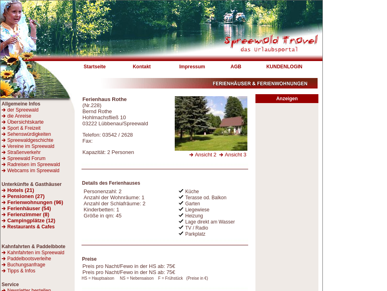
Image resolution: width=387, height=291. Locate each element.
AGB (235, 67)
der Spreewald (22, 110)
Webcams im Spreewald (33, 170)
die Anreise (19, 116)
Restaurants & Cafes (30, 227)
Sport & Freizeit (24, 128)
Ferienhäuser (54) (29, 208)
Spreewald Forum (26, 158)
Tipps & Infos (21, 271)
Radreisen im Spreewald (33, 164)
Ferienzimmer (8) (28, 214)
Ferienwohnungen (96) (35, 202)
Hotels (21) (20, 190)
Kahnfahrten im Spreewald (35, 252)
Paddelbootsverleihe (29, 258)
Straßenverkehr (24, 152)
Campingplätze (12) (31, 220)
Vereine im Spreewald (30, 146)
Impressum (192, 67)
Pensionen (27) (25, 196)
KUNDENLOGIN (284, 67)
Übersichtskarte (23, 122)
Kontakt (142, 67)
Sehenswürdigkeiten (29, 134)
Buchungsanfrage (26, 265)
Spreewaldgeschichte (30, 140)
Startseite (95, 67)
